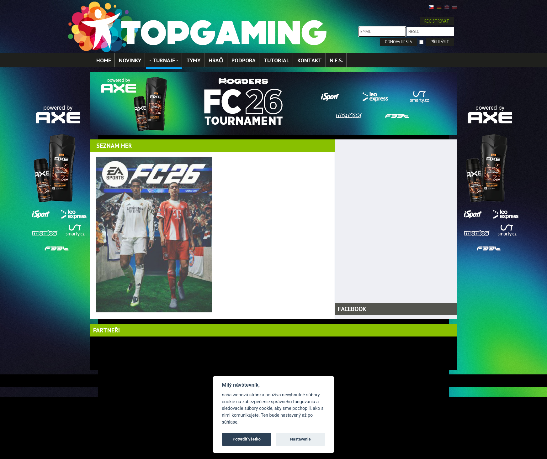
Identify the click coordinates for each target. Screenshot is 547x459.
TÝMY (193, 60)
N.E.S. (336, 60)
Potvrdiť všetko (247, 439)
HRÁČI (216, 60)
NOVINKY (130, 60)
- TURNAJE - (163, 60)
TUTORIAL (276, 60)
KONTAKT (309, 60)
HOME (103, 60)
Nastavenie (300, 439)
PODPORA (243, 60)
